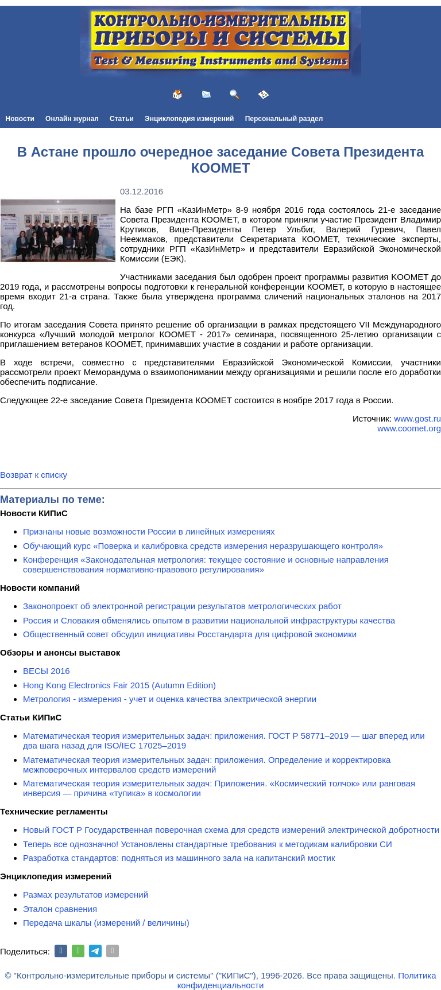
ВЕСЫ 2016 (46, 671)
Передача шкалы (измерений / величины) (106, 922)
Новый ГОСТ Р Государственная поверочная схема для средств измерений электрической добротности (231, 830)
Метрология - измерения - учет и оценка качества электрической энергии (169, 699)
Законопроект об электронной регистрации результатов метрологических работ (182, 606)
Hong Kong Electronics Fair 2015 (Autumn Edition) (119, 685)
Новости (20, 119)
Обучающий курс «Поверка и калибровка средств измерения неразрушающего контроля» (203, 546)
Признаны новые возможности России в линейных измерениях (149, 531)
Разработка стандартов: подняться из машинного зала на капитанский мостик (179, 858)
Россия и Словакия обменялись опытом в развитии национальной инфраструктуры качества (209, 620)
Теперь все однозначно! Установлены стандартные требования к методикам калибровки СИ (207, 844)
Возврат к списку (33, 475)
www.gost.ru (417, 418)
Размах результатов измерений (85, 894)
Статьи (122, 119)
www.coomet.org (409, 428)
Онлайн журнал (72, 119)
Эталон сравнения (60, 909)
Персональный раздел (284, 119)
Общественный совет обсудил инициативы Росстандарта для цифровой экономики (190, 634)
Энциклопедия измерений (189, 119)
